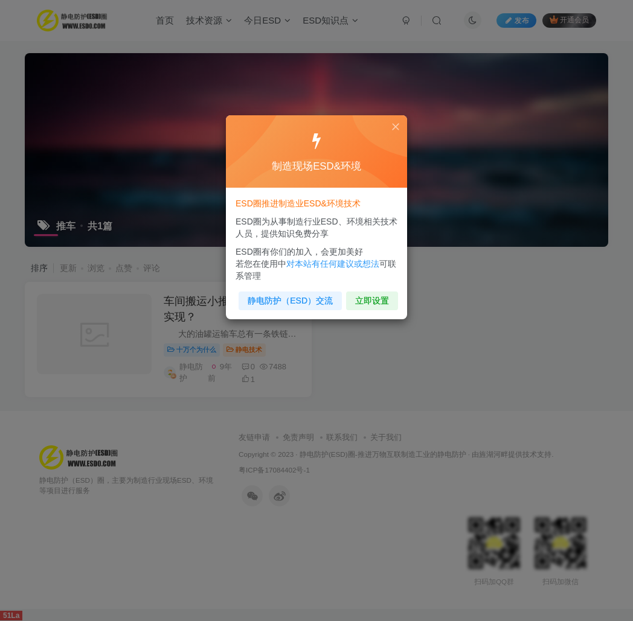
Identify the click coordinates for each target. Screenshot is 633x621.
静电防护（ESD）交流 (291, 297)
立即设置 (369, 297)
